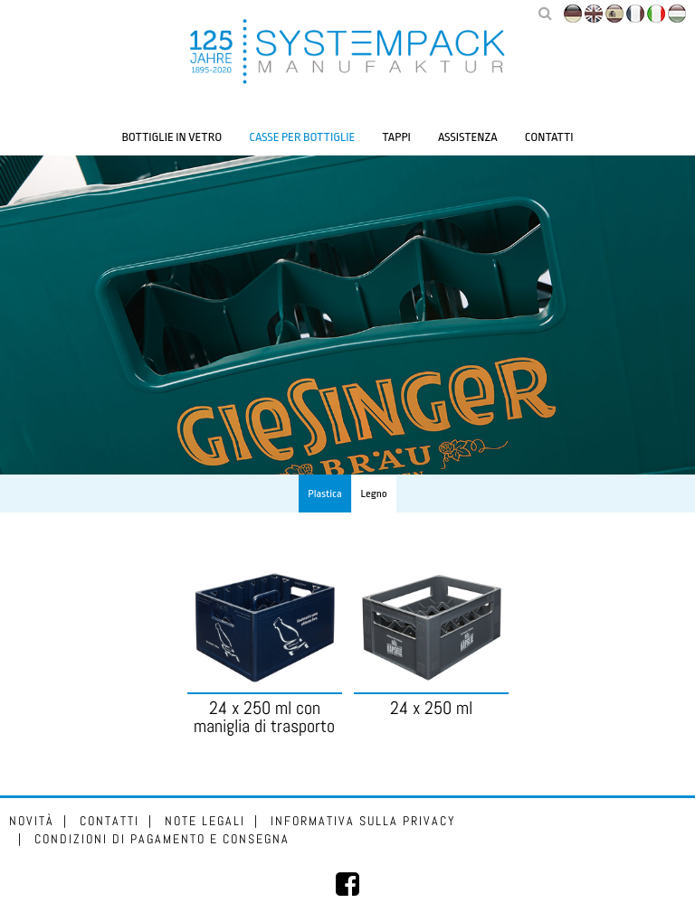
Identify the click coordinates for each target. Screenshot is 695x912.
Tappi (396, 137)
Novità (31, 821)
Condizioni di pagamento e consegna (162, 839)
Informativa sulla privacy (363, 821)
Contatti (549, 137)
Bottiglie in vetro (171, 137)
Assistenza (468, 137)
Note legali (205, 821)
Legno (374, 493)
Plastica (324, 493)
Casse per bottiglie (302, 137)
